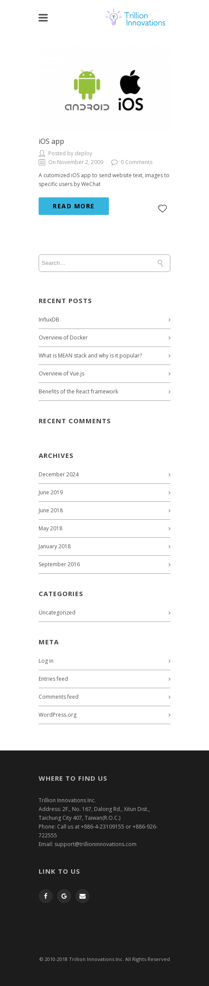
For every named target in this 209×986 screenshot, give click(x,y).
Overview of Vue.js (61, 373)
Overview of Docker (63, 337)
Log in (46, 660)
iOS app (51, 141)
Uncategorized (57, 612)
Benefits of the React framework (78, 391)
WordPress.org (57, 714)
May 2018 (50, 528)
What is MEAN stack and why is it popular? (90, 355)
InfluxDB (49, 319)
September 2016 (59, 564)
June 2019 (51, 492)
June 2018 (51, 510)
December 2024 (59, 474)
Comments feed (59, 696)
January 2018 (55, 546)
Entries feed (53, 678)
